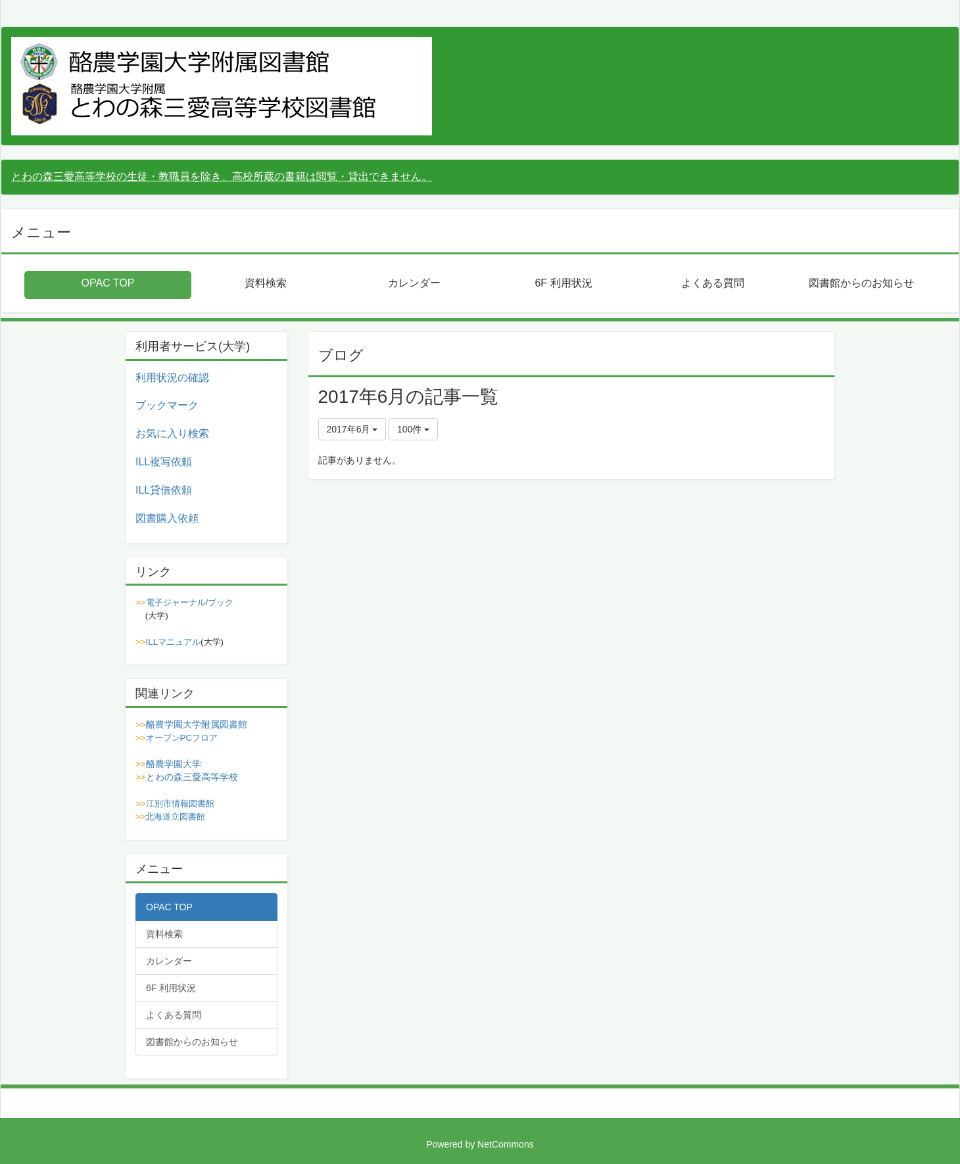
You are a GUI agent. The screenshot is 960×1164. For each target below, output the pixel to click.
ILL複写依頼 (163, 461)
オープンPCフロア (182, 738)
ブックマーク (167, 405)
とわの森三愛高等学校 (192, 777)
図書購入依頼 (167, 518)
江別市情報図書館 (180, 803)
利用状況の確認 (172, 377)
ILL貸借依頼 (163, 490)
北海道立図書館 (175, 817)
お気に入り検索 (172, 433)
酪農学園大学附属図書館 (196, 724)
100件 (413, 429)
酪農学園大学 (173, 763)
